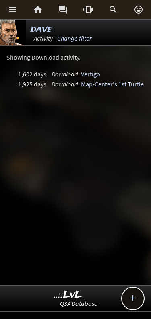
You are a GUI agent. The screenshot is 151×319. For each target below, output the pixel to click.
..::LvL (67, 295)
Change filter (74, 38)
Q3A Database (78, 303)
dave (41, 29)
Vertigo (90, 74)
